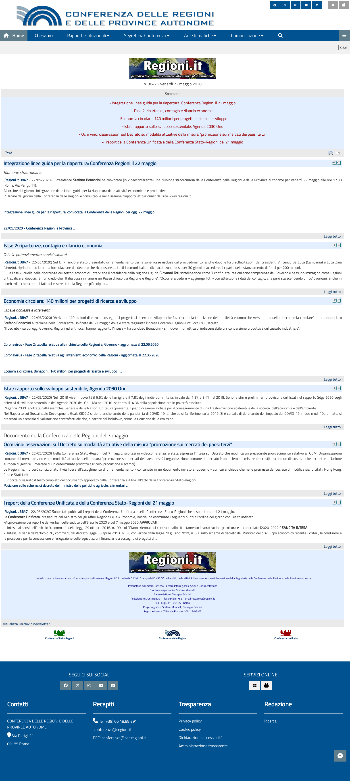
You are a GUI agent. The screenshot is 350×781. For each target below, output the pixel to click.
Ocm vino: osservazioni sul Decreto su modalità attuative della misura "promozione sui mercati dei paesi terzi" (173, 134)
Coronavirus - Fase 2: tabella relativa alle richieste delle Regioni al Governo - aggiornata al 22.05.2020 (81, 344)
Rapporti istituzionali (88, 35)
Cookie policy (190, 729)
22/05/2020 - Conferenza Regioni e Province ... (39, 228)
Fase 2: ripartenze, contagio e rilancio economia (174, 111)
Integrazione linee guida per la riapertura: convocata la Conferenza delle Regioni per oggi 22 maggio (80, 212)
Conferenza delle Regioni (172, 638)
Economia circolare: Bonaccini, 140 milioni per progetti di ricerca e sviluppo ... (63, 371)
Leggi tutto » (334, 236)
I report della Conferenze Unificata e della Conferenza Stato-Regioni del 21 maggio (173, 142)
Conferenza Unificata (286, 638)
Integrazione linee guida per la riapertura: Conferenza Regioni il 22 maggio (174, 103)
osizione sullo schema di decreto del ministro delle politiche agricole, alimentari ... (67, 485)
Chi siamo (44, 35)
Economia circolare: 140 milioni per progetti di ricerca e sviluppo (173, 119)
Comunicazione (247, 35)
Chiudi (343, 47)
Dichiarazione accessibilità (201, 738)
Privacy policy (190, 721)
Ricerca (270, 721)
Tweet (8, 152)
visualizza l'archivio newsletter (26, 624)
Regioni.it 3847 (16, 180)
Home (14, 35)
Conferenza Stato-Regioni (59, 638)
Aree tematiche (200, 35)
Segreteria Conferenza (147, 35)
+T (334, 162)
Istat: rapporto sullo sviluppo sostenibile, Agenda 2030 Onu (173, 126)
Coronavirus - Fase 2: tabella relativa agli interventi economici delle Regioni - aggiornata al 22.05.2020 (81, 355)
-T (338, 162)
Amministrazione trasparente (203, 746)
